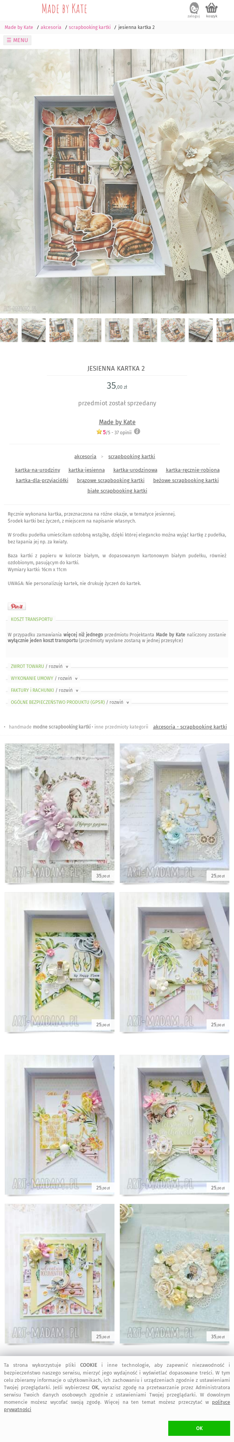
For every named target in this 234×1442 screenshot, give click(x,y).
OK (199, 1428)
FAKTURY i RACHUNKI (45, 690)
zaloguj (194, 16)
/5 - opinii (114, 432)
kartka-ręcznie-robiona (193, 470)
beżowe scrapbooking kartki (186, 480)
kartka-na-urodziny (37, 470)
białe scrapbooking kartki (117, 491)
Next (221, 181)
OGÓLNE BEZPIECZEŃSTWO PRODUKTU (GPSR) (70, 702)
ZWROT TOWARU (40, 666)
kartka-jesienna (86, 470)
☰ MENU (17, 40)
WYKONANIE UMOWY (45, 678)
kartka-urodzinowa (135, 470)
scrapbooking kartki (131, 456)
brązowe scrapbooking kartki (111, 480)
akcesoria (85, 456)
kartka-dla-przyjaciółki (42, 480)
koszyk (211, 16)
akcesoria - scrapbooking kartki (190, 727)
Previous (12, 181)
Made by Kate (64, 8)
